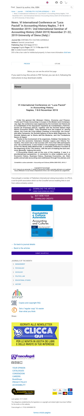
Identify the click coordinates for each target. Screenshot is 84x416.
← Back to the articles (20, 248)
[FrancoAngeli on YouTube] (21, 363)
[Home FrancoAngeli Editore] (19, 3)
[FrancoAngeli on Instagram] (18, 363)
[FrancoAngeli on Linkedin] (15, 363)
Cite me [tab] (57, 64)
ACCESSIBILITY (18, 385)
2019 (53, 11)
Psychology (19, 268)
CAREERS (16, 376)
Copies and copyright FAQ (29, 303)
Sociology (19, 272)
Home (13, 11)
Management (20, 264)
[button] (47, 2)
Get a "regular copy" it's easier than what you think (31, 310)
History (18, 284)
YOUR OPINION (18, 368)
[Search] (71, 7)
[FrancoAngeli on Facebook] (12, 363)
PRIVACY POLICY (19, 382)
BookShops (17, 379)
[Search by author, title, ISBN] (42, 7)
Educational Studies (23, 280)
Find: (13, 7)
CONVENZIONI (18, 373)
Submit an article (42, 253)
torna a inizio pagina (41, 412)
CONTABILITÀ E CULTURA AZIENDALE (37, 11)
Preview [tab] (27, 64)
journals (20, 11)
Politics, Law (20, 276)
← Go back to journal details (23, 244)
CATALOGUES (18, 371)
